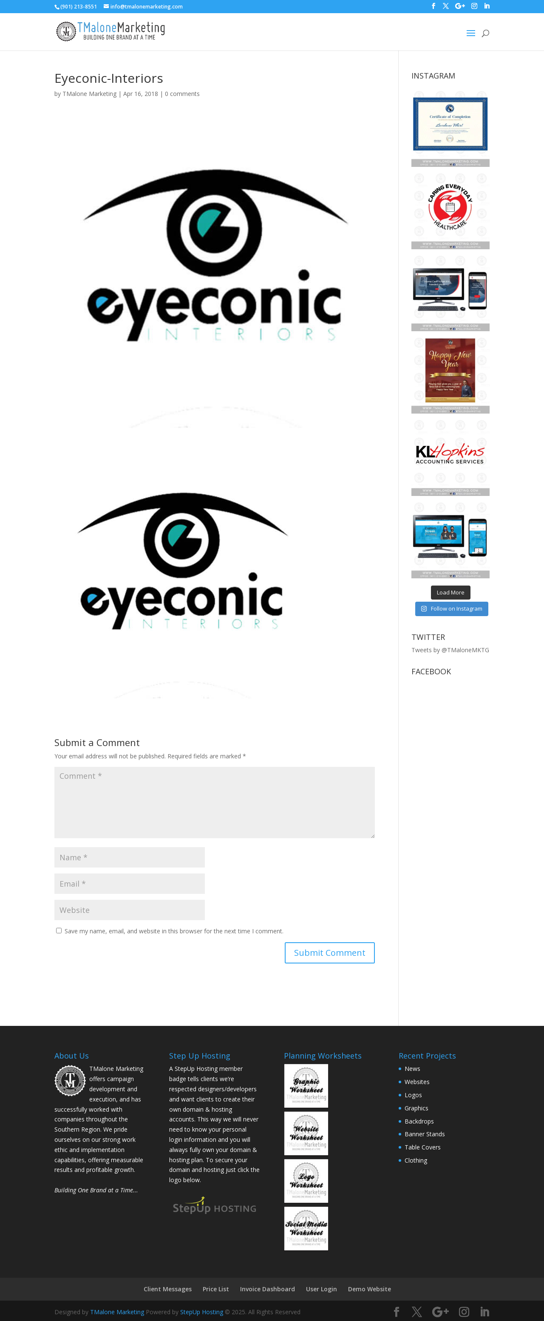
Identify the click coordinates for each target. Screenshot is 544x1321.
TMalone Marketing (89, 94)
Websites (417, 1082)
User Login (321, 1289)
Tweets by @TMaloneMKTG (450, 650)
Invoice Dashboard (267, 1289)
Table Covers (423, 1147)
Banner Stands (425, 1134)
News (412, 1069)
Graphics (416, 1108)
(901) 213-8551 (78, 6)
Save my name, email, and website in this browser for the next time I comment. (174, 931)
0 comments (182, 94)
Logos (413, 1095)
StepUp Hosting (201, 1312)
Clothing (416, 1160)
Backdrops (419, 1121)
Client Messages (168, 1289)
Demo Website (369, 1289)
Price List (216, 1289)
